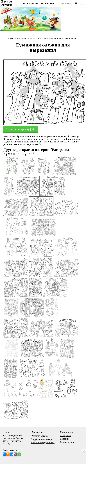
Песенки (64, 449)
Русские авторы (40, 446)
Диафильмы (66, 442)
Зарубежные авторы (42, 449)
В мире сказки (12, 3)
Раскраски (65, 445)
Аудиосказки (67, 452)
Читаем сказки (34, 3)
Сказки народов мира (43, 452)
